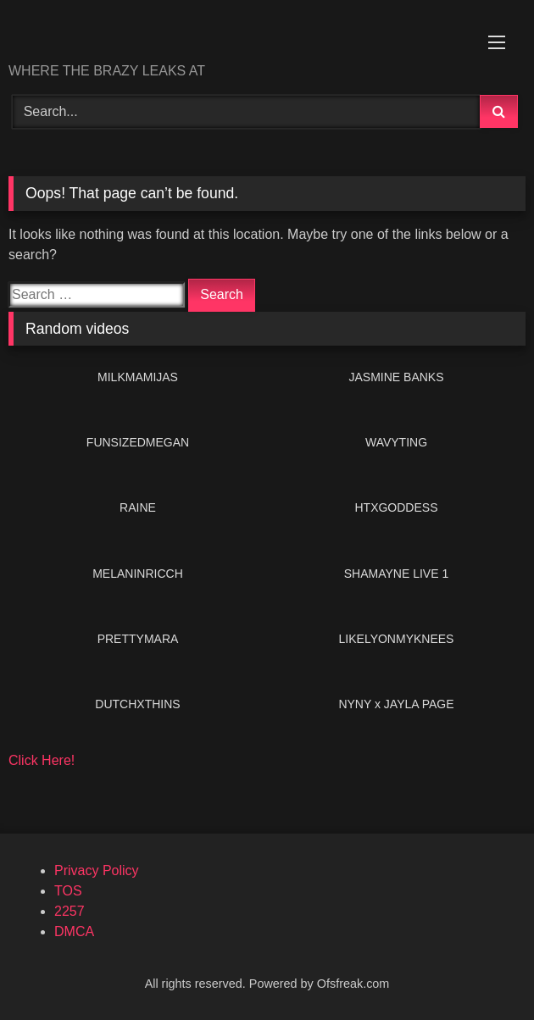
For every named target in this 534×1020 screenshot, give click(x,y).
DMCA (74, 931)
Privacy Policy (96, 870)
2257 (69, 911)
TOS (68, 891)
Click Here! (41, 760)
